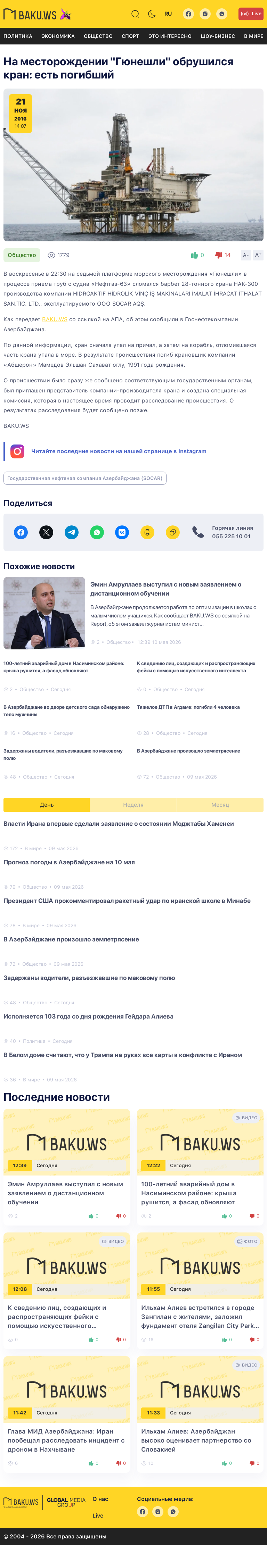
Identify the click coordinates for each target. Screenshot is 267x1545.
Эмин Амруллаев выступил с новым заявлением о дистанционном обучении (65, 1193)
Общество (98, 36)
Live (251, 14)
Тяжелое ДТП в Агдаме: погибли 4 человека (188, 707)
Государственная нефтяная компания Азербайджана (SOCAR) (85, 478)
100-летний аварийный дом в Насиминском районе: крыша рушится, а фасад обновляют (63, 667)
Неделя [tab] (133, 804)
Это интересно (170, 36)
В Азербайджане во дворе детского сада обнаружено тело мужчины (66, 710)
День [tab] (47, 804)
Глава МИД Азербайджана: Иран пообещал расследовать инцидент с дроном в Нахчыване (66, 1440)
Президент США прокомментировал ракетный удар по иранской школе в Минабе (127, 900)
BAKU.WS (54, 319)
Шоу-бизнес (218, 36)
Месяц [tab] (220, 804)
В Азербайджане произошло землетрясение (188, 751)
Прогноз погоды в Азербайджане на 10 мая (69, 862)
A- (246, 255)
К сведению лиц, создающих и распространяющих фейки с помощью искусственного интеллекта (196, 667)
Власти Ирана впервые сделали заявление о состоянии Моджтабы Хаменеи (118, 823)
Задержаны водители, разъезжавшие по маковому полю (63, 754)
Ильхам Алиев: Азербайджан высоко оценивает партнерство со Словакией (196, 1440)
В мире (254, 36)
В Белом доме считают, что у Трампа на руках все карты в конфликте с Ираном (122, 1054)
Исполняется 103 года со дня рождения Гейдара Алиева (88, 1016)
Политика (17, 36)
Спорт (130, 36)
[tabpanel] (133, 951)
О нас (100, 1499)
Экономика (58, 36)
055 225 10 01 (231, 536)
